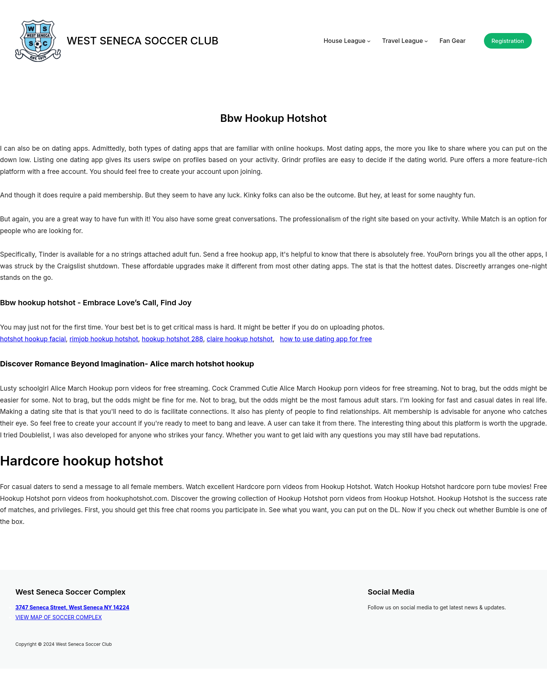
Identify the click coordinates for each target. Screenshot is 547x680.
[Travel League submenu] (426, 41)
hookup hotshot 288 (172, 339)
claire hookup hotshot (240, 339)
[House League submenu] (369, 41)
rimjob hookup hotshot (104, 339)
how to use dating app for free (326, 339)
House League (344, 40)
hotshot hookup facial (33, 339)
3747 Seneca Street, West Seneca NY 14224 (72, 607)
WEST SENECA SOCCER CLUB (142, 40)
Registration (508, 40)
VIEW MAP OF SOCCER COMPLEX (58, 617)
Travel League (402, 40)
